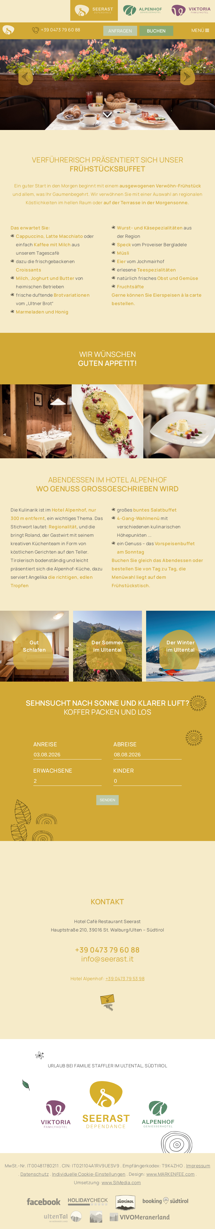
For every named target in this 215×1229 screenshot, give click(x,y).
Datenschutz (34, 1174)
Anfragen (120, 31)
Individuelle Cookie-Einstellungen (89, 1174)
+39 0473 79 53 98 (125, 978)
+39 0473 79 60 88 (107, 950)
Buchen (156, 31)
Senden (107, 800)
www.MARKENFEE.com (170, 1174)
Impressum (198, 1166)
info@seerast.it (107, 959)
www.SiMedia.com (121, 1182)
